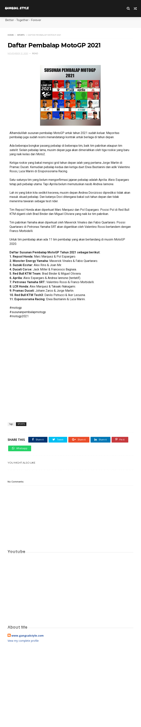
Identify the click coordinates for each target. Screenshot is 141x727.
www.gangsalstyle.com (27, 635)
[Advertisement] (70, 680)
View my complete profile (23, 640)
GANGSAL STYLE (17, 8)
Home (11, 35)
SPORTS (20, 35)
